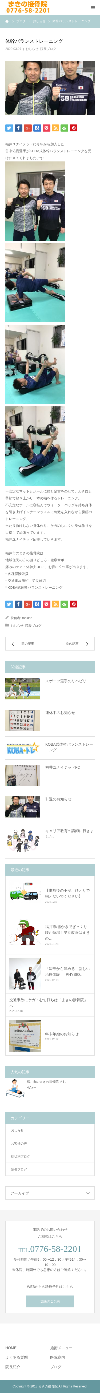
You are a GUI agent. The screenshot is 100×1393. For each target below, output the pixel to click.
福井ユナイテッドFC (62, 767)
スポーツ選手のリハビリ (65, 681)
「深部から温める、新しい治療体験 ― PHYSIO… (67, 972)
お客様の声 (19, 1143)
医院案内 (57, 1357)
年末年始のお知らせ (62, 1034)
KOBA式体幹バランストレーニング (69, 747)
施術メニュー (61, 1348)
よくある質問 (16, 1357)
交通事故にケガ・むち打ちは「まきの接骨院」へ (48, 1003)
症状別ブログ (20, 1156)
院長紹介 (12, 1367)
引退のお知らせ (58, 799)
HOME (11, 1348)
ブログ (55, 1367)
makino (27, 618)
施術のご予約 (50, 1301)
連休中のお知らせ (60, 713)
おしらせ (32, 49)
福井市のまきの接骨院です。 (47, 1082)
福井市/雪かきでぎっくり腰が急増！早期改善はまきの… (67, 933)
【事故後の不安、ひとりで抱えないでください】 (67, 893)
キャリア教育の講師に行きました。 (69, 833)
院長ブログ (48, 49)
